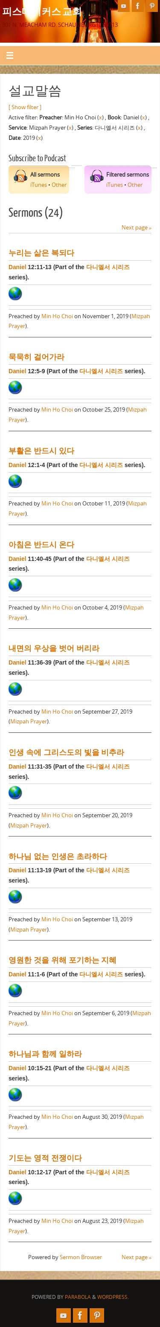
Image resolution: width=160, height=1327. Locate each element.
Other (59, 185)
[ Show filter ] (25, 107)
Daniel (17, 267)
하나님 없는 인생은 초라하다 (58, 856)
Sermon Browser (81, 1257)
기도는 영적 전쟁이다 (45, 1158)
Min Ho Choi (57, 316)
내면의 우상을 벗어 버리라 (54, 648)
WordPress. (113, 1297)
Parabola (78, 1297)
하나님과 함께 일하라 (45, 1054)
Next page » (136, 227)
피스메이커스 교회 (42, 11)
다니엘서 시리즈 (108, 267)
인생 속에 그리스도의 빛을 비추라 (67, 752)
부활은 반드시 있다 (41, 451)
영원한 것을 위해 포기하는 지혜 (63, 960)
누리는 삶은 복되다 (41, 253)
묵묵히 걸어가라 (36, 357)
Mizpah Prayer (28, 721)
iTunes (38, 185)
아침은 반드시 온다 (41, 544)
